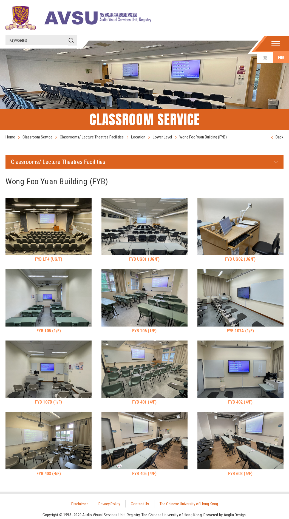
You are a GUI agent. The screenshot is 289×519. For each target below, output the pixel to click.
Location (138, 137)
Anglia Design (235, 514)
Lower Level (162, 137)
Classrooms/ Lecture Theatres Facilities (92, 137)
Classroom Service (37, 137)
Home (10, 137)
